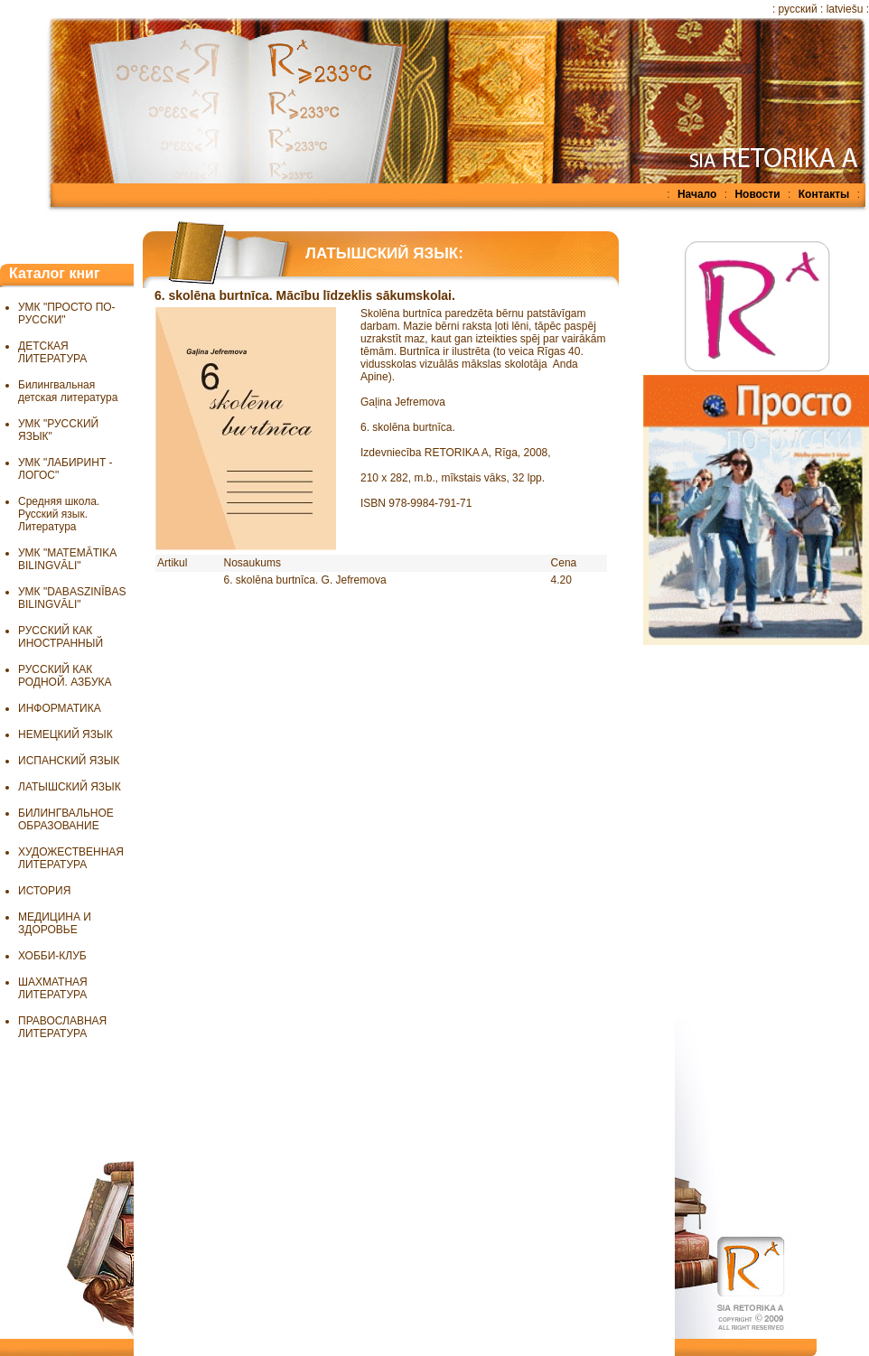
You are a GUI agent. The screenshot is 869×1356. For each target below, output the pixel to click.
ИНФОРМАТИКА (59, 708)
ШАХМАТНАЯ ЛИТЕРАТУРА (53, 988)
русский (798, 9)
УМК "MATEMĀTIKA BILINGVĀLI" (67, 559)
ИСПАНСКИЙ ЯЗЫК (68, 760)
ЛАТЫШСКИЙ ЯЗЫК (69, 787)
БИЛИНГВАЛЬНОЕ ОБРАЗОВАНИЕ (66, 819)
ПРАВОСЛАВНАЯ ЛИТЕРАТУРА (62, 1027)
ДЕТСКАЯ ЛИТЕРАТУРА (52, 352)
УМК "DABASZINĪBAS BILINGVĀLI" (72, 598)
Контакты (824, 194)
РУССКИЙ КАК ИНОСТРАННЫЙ (60, 637)
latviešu (845, 9)
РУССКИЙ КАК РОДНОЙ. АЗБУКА (65, 675)
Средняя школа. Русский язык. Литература (58, 514)
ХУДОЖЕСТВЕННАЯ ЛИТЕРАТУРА (71, 858)
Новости (757, 194)
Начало (696, 194)
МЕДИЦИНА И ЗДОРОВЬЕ (54, 923)
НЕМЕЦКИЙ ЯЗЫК (65, 734)
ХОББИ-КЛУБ (52, 955)
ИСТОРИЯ (44, 890)
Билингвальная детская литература (67, 391)
